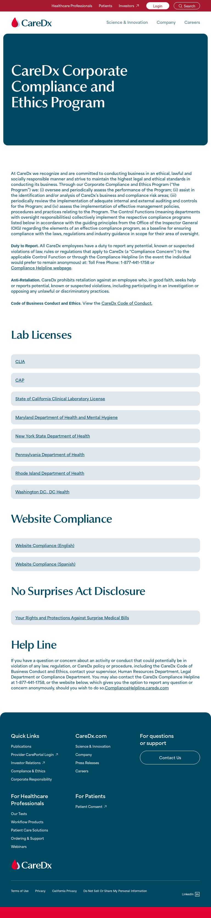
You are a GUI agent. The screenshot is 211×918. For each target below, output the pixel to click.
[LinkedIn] (191, 894)
